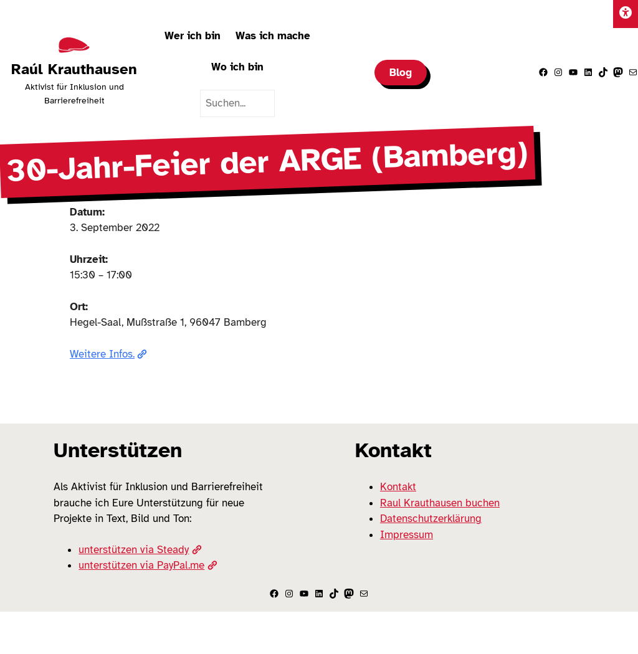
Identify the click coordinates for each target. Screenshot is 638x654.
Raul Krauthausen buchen (440, 502)
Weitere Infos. (108, 354)
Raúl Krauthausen (74, 69)
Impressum (406, 534)
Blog (400, 72)
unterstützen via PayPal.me (148, 565)
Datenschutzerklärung (431, 518)
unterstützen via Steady (140, 549)
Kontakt (398, 486)
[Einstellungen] (625, 14)
